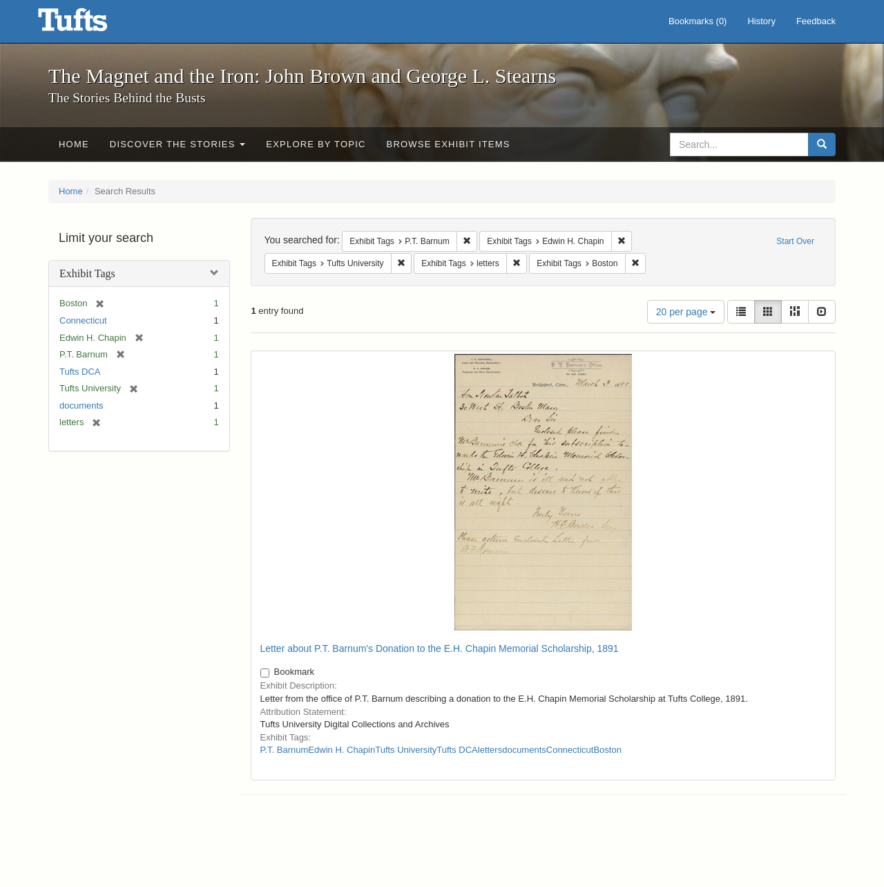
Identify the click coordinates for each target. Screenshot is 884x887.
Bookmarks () (698, 21)
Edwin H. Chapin (341, 750)
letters (490, 750)
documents (81, 405)
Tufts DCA (79, 371)
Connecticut (83, 320)
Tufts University (405, 750)
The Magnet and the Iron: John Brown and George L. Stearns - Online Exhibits (90, 24)
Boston (607, 750)
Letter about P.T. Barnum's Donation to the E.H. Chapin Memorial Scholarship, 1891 (439, 648)
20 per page (686, 311)
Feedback (816, 21)
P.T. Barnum (284, 750)
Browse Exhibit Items (448, 144)
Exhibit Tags (87, 273)
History (761, 21)
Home (74, 144)
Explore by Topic (315, 144)
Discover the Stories (178, 144)
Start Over (795, 241)
